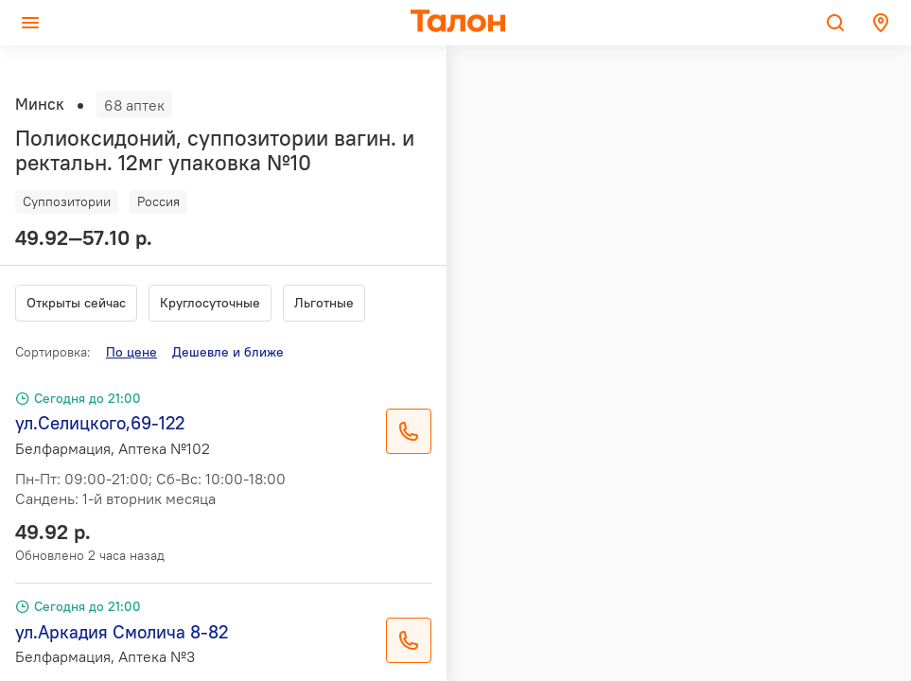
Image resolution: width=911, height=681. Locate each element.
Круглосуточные (210, 302)
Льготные (324, 302)
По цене (131, 351)
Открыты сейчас (76, 302)
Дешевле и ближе (228, 351)
